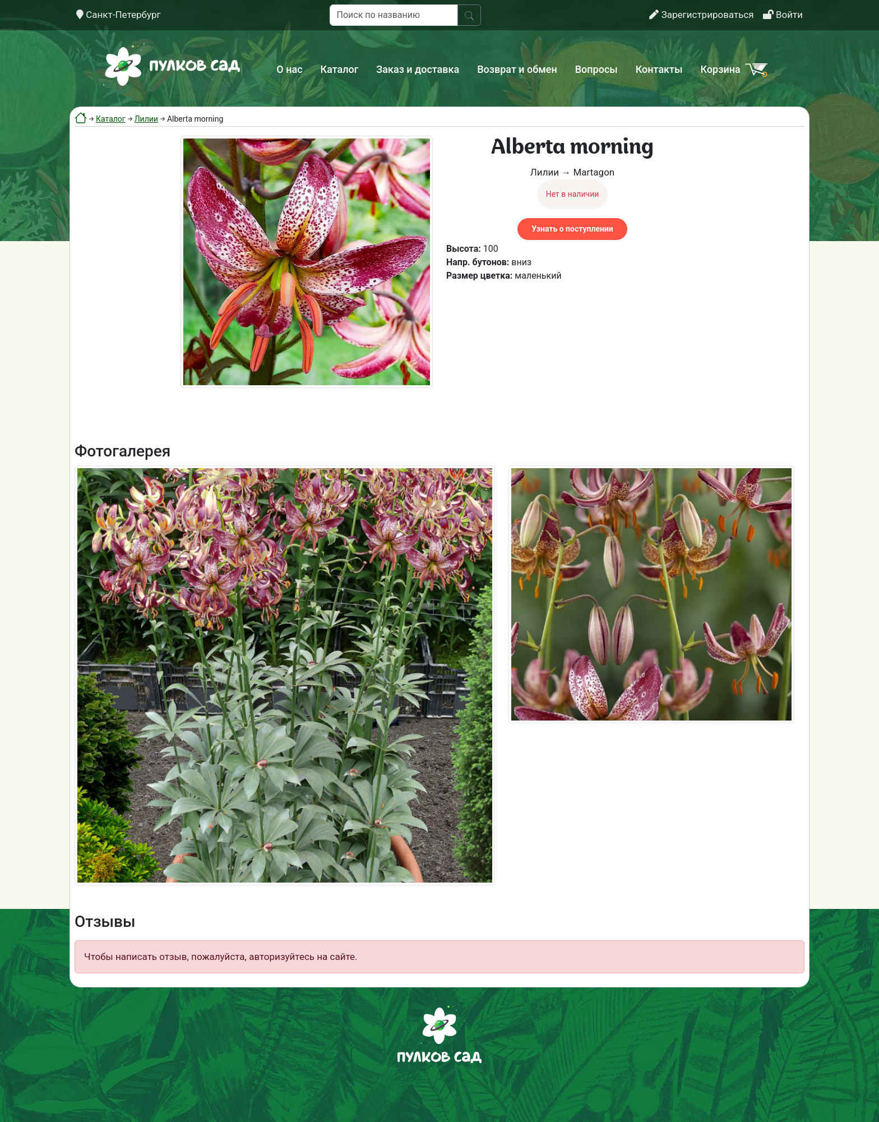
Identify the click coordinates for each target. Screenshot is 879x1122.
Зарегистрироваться (701, 14)
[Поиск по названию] (394, 15)
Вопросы (596, 69)
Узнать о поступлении (572, 228)
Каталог (340, 69)
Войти (783, 14)
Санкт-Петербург (118, 14)
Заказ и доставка (417, 69)
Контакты (659, 69)
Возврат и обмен (517, 69)
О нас (289, 69)
